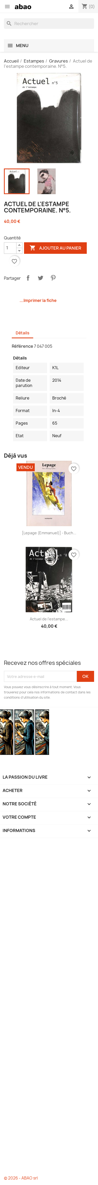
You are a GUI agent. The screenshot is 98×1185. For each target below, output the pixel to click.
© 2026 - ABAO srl (21, 1178)
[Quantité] (10, 248)
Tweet (40, 278)
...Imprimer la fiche (38, 300)
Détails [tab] (22, 333)
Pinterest (53, 278)
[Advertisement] (49, 1007)
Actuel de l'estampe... (49, 618)
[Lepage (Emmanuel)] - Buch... (49, 532)
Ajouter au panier (55, 248)
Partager (28, 278)
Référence (22, 346)
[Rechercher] (49, 23)
